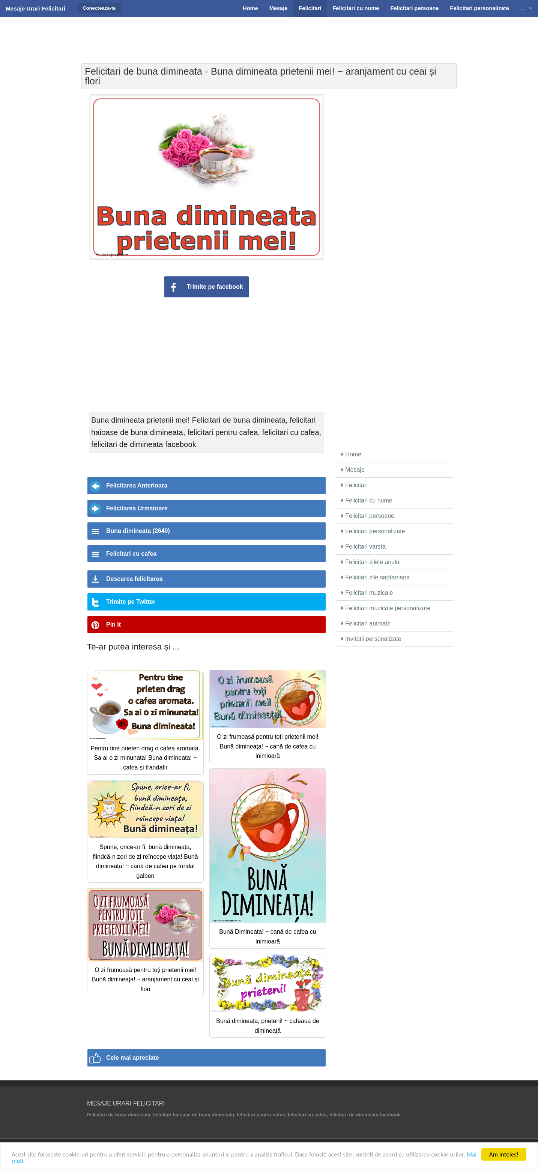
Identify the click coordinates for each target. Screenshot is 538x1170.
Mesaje (353, 469)
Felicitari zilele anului (371, 562)
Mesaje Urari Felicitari (35, 8)
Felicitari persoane (367, 516)
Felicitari (354, 485)
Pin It (113, 624)
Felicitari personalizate (373, 531)
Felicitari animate (366, 623)
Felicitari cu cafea (131, 553)
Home (351, 454)
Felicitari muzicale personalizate (385, 608)
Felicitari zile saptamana (375, 577)
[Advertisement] (269, 35)
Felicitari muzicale (367, 593)
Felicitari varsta (363, 546)
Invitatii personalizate (371, 639)
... (522, 8)
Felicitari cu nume (366, 500)
